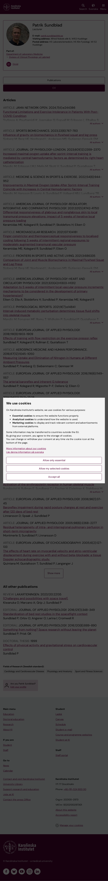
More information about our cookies (26, 448)
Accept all (54, 476)
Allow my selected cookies (54, 468)
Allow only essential (54, 460)
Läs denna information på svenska (25, 452)
